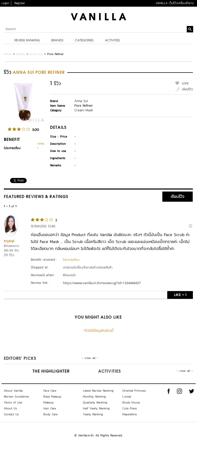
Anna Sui (36, 54)
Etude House (131, 402)
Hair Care (49, 408)
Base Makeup (52, 396)
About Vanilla (13, 390)
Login (5, 3)
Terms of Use (13, 402)
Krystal (9, 241)
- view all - (90, 358)
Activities (112, 40)
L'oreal (126, 396)
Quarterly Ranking (95, 402)
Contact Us (11, 414)
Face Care (49, 390)
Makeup (48, 402)
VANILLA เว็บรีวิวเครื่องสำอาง (175, 3)
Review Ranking (27, 40)
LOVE (185, 83)
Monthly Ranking (94, 396)
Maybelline (129, 414)
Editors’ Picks (20, 359)
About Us (10, 408)
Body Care (50, 414)
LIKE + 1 (180, 295)
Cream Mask (83, 110)
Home (8, 54)
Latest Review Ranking (98, 390)
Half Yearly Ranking (96, 408)
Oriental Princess (134, 390)
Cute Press (129, 408)
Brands (57, 40)
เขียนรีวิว (187, 89)
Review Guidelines (16, 396)
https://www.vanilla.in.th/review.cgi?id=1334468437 (102, 283)
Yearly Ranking (93, 414)
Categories (84, 40)
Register (19, 3)
